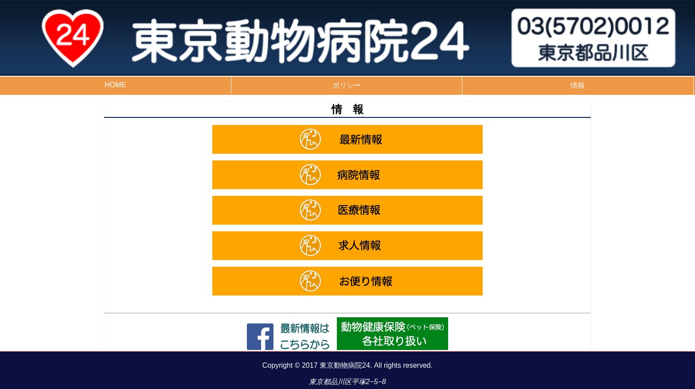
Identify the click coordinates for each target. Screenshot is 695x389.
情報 (577, 85)
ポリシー (346, 85)
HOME (115, 85)
